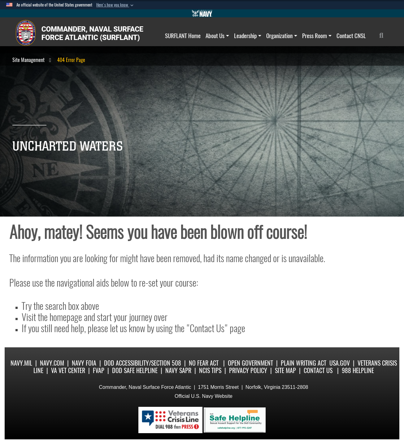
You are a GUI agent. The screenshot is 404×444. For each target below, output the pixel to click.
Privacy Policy (248, 370)
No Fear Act (204, 363)
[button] (115, 5)
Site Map (285, 370)
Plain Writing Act (303, 363)
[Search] (384, 35)
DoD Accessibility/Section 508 (142, 363)
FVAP (98, 370)
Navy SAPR (178, 370)
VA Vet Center (68, 370)
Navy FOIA (84, 363)
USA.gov (339, 363)
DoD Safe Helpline (135, 370)
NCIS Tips (210, 370)
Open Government (250, 363)
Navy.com (52, 363)
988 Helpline (358, 370)
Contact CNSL (351, 36)
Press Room (317, 36)
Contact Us (318, 370)
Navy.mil (21, 363)
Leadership (247, 36)
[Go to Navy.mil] (202, 13)
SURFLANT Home (183, 36)
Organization (281, 36)
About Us (217, 36)
